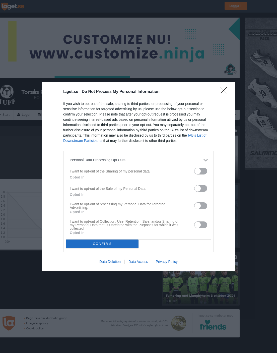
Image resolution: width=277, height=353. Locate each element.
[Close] (225, 92)
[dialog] (138, 176)
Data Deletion (110, 262)
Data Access (138, 262)
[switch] (200, 171)
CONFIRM (102, 244)
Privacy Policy (167, 262)
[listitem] (138, 160)
